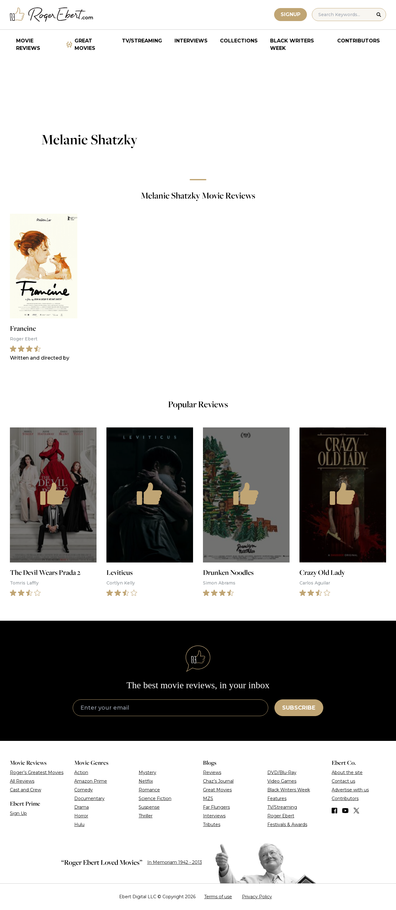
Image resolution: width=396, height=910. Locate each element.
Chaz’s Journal (218, 781)
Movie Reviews (28, 44)
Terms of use (218, 896)
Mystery (147, 772)
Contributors (358, 41)
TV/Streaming (142, 41)
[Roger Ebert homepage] (51, 14)
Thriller (146, 816)
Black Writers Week (292, 44)
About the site (347, 772)
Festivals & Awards (287, 824)
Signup (290, 14)
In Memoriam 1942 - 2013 (174, 862)
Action (81, 772)
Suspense (149, 807)
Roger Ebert (280, 816)
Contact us (343, 781)
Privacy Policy (257, 896)
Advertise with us (350, 790)
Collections (239, 41)
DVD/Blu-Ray (281, 772)
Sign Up (18, 813)
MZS (208, 798)
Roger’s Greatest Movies (36, 772)
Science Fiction (155, 798)
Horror (81, 816)
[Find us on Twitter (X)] (356, 810)
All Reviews (22, 781)
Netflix (146, 781)
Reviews (212, 772)
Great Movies (85, 44)
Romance (149, 790)
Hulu (79, 824)
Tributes (211, 824)
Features (276, 798)
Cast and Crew (25, 790)
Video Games (281, 781)
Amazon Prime (90, 781)
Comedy (83, 790)
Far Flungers (216, 807)
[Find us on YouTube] (345, 810)
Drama (81, 807)
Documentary (89, 798)
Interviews (191, 41)
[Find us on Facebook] (334, 810)
